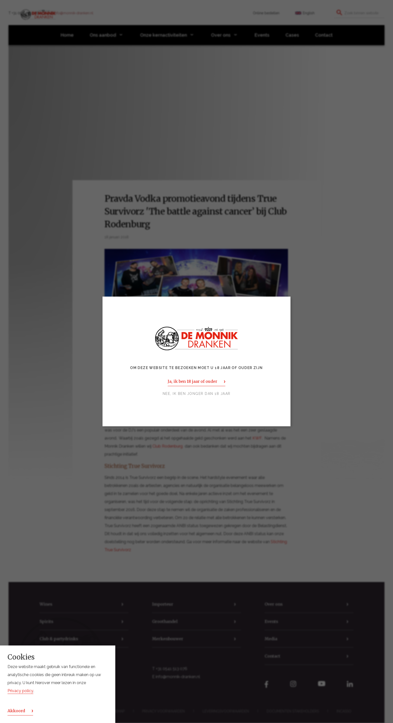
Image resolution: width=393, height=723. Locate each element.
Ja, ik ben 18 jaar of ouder (192, 381)
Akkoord (16, 710)
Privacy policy (20, 690)
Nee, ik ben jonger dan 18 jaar (197, 394)
